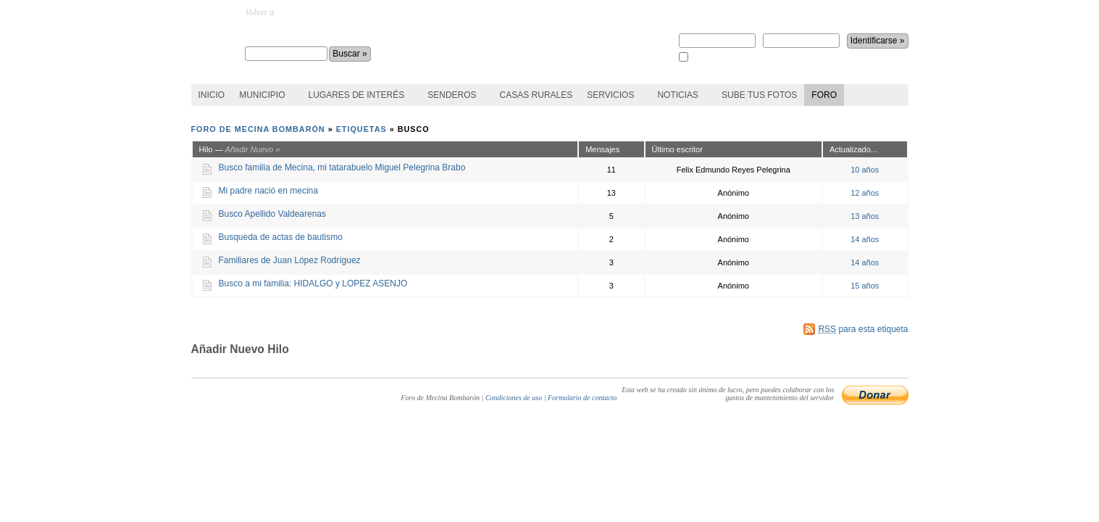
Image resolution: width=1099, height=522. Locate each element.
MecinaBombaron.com (315, 12)
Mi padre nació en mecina (268, 191)
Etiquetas (361, 129)
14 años (865, 239)
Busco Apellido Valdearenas (273, 214)
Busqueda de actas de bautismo (281, 237)
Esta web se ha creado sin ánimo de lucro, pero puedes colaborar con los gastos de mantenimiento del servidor (728, 394)
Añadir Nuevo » (252, 149)
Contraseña (801, 35)
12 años (865, 192)
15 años (865, 285)
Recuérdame (709, 57)
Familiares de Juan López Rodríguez (290, 260)
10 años (865, 169)
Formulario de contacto (582, 398)
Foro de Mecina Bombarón (319, 33)
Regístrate (699, 12)
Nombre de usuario (717, 35)
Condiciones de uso (513, 398)
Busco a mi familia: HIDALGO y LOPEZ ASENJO (313, 283)
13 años (865, 216)
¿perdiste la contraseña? (826, 12)
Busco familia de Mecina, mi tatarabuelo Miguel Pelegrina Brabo (342, 167)
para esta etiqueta (863, 329)
